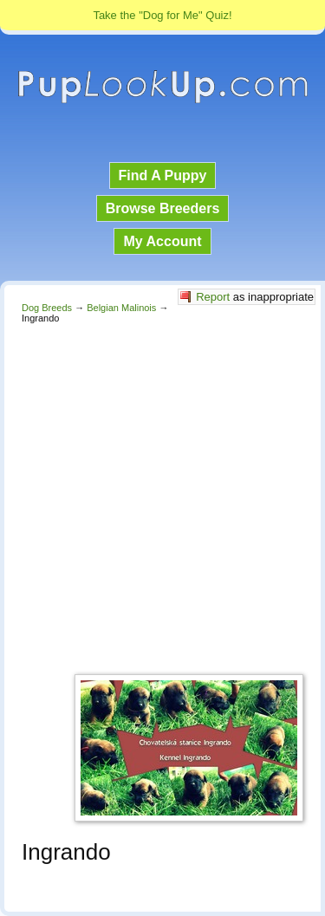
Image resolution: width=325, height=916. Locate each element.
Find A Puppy (163, 175)
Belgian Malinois (121, 307)
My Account (162, 241)
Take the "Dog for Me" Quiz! (162, 15)
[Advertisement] (162, 494)
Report (213, 296)
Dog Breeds (47, 307)
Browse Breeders (163, 208)
